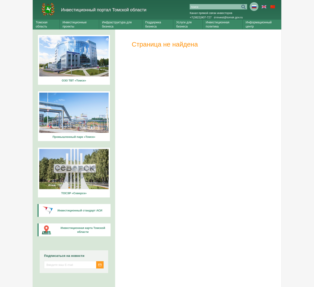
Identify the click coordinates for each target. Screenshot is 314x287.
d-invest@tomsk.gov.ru (228, 17)
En (263, 6)
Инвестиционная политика (217, 24)
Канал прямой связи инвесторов (211, 13)
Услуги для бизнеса (184, 24)
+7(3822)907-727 (201, 17)
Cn (272, 6)
